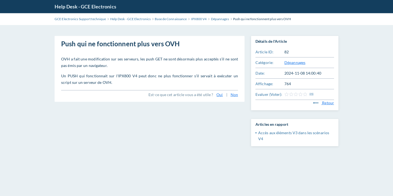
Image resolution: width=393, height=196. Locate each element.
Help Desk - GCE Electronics (85, 7)
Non (234, 94)
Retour (323, 102)
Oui (219, 94)
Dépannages (294, 62)
